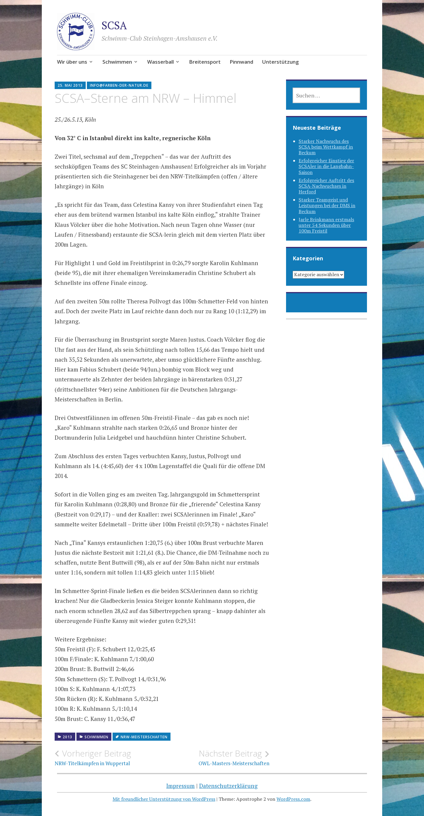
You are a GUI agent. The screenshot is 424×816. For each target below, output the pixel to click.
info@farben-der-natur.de (119, 85)
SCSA (114, 25)
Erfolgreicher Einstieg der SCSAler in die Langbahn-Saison (326, 166)
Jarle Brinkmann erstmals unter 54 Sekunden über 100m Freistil (326, 225)
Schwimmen (117, 61)
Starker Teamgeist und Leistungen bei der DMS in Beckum (327, 205)
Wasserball (160, 61)
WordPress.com (293, 799)
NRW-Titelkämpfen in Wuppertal (108, 757)
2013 (67, 736)
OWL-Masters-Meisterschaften (215, 757)
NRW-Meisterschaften (144, 736)
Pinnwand (241, 61)
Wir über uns (72, 61)
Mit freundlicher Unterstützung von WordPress (164, 799)
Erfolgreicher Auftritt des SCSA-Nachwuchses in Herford (326, 186)
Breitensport (205, 61)
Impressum (180, 785)
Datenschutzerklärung (228, 785)
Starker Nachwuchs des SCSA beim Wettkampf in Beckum (326, 147)
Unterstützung (280, 61)
